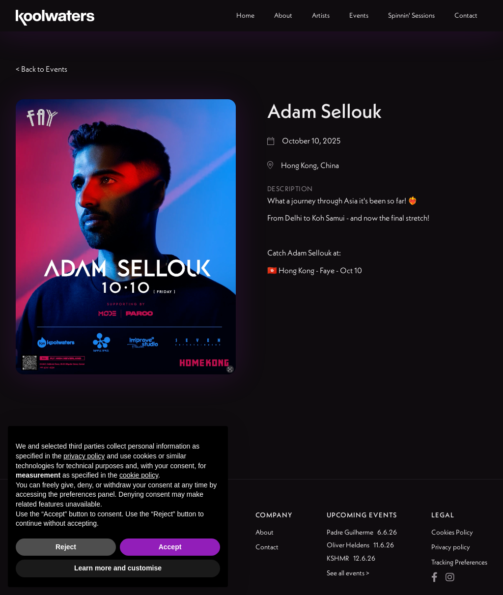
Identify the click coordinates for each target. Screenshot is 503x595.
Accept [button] (170, 547)
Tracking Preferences (459, 562)
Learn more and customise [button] (118, 568)
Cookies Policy (452, 532)
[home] (55, 16)
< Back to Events (41, 69)
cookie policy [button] (138, 475)
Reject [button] (66, 547)
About (264, 532)
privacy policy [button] (84, 456)
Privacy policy (450, 546)
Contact (267, 546)
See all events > (348, 572)
